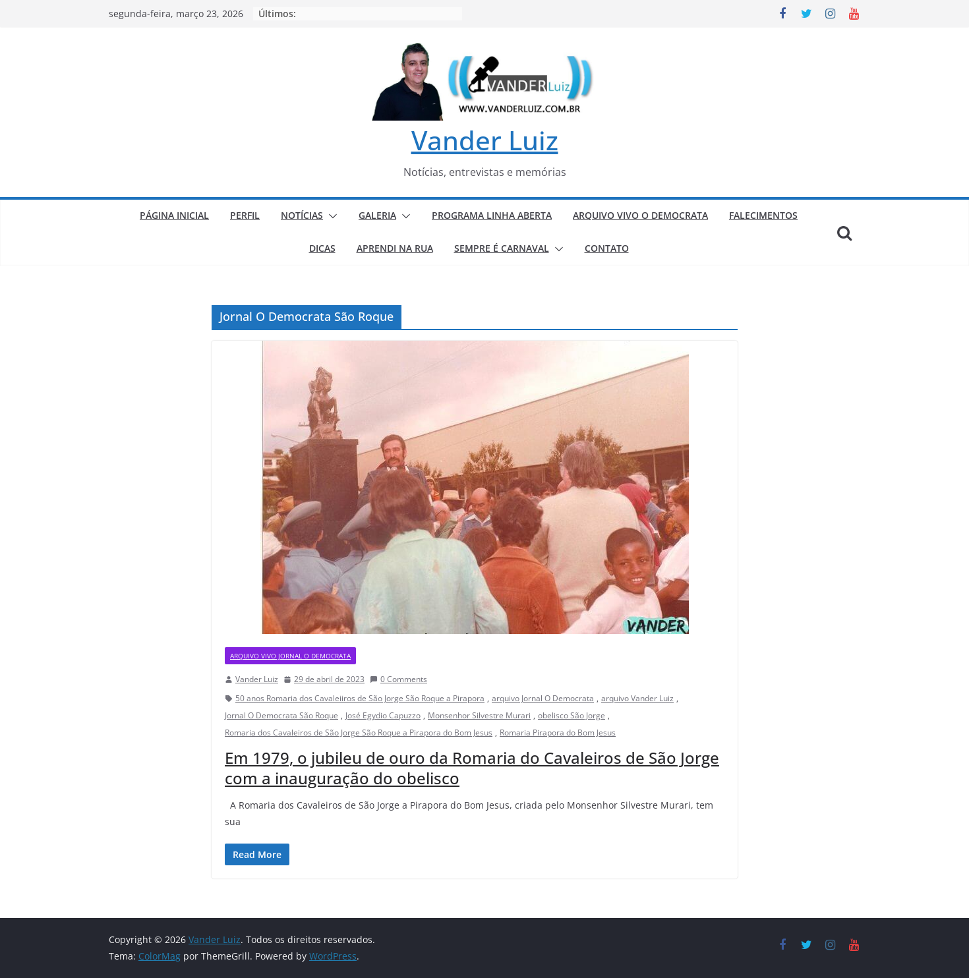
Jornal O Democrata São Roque (281, 715)
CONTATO (607, 248)
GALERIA (377, 215)
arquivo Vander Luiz (637, 698)
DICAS (322, 248)
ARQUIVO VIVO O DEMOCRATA (640, 215)
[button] (330, 216)
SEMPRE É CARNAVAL (501, 248)
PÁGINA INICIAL (174, 215)
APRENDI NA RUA (395, 248)
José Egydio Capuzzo (383, 715)
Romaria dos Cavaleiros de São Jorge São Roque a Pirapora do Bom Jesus (358, 732)
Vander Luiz (484, 140)
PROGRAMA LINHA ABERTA (492, 215)
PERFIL (245, 215)
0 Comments (398, 679)
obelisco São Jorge (571, 715)
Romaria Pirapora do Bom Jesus (558, 732)
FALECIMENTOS (763, 215)
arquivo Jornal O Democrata (543, 698)
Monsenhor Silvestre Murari (479, 715)
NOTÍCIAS (302, 215)
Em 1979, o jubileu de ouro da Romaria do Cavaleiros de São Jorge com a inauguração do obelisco (472, 768)
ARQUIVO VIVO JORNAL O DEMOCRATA (290, 655)
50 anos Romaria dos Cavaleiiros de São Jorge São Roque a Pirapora (359, 698)
